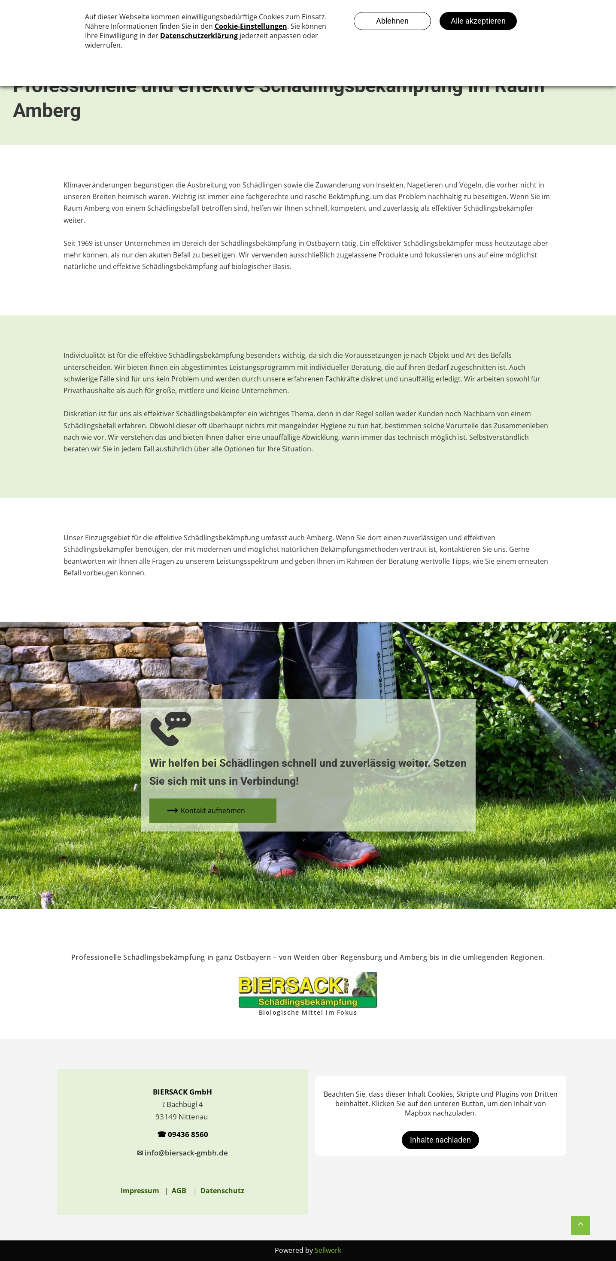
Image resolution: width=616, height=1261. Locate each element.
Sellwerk (328, 1250)
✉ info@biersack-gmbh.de (182, 1153)
